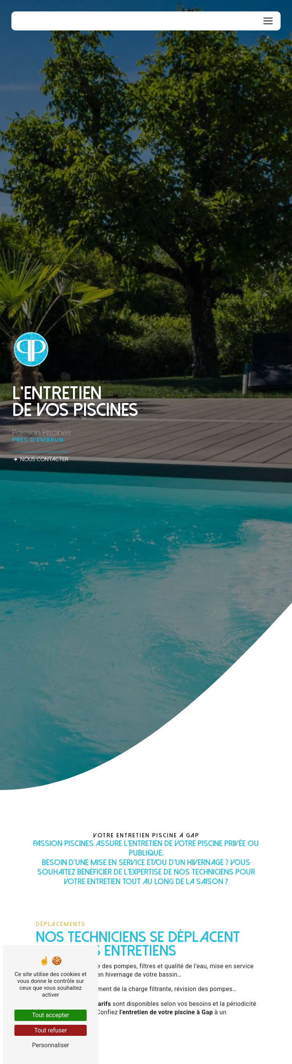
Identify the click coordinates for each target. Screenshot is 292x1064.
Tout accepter (50, 1015)
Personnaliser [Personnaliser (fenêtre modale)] (50, 1045)
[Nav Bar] (268, 21)
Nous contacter (40, 459)
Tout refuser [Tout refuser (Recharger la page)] (50, 1030)
